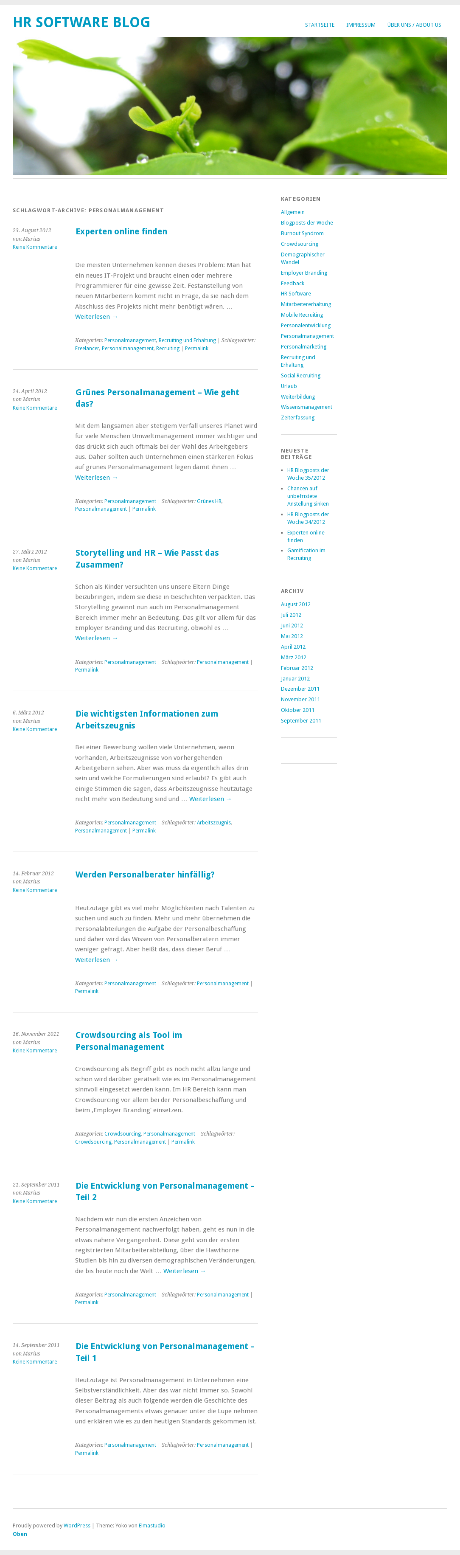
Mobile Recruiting (302, 315)
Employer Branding (304, 273)
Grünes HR (209, 501)
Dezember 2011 (300, 689)
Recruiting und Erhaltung (187, 340)
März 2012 (293, 657)
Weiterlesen (96, 317)
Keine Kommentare (35, 247)
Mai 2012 (292, 636)
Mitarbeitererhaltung (306, 304)
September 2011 (301, 720)
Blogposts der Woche (307, 222)
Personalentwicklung (306, 325)
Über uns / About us (414, 25)
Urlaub (289, 386)
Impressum (361, 25)
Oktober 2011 (297, 710)
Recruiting (168, 348)
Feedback (292, 283)
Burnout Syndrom (302, 233)
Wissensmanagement (306, 407)
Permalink (196, 348)
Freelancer (87, 348)
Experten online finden (121, 231)
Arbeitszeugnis (214, 823)
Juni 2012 (292, 625)
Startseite (319, 25)
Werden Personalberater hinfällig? (145, 875)
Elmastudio (152, 1525)
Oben (20, 1534)
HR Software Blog (82, 22)
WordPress (77, 1525)
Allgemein (293, 212)
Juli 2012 (291, 615)
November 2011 (300, 699)
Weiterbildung (298, 397)
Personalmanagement (130, 340)
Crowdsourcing (122, 1134)
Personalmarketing (303, 346)
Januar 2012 (295, 678)
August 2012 (296, 604)
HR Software (296, 293)
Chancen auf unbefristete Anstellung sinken (308, 496)
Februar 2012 (297, 668)
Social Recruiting (300, 375)
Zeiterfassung (297, 417)
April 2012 (293, 647)
